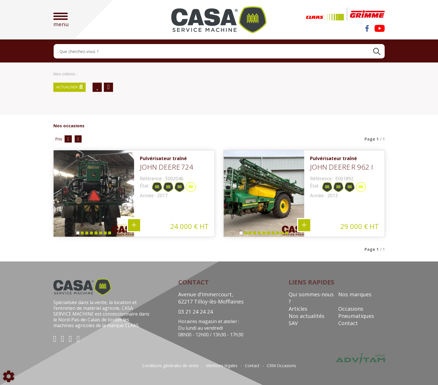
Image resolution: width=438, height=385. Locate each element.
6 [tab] (100, 234)
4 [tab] (91, 234)
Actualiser (69, 87)
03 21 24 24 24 (195, 311)
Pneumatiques (356, 315)
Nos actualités (306, 315)
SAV (293, 323)
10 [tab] (283, 234)
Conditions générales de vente (170, 366)
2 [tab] (82, 234)
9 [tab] (277, 234)
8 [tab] (109, 234)
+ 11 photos (304, 225)
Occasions (350, 308)
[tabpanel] (94, 193)
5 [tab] (96, 234)
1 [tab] (77, 234)
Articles (298, 308)
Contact (348, 323)
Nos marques (354, 294)
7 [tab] (105, 234)
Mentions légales (222, 366)
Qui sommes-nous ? (311, 298)
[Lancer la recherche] (377, 51)
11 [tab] (287, 234)
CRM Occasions (281, 366)
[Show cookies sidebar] (8, 376)
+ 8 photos (134, 225)
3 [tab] (86, 234)
